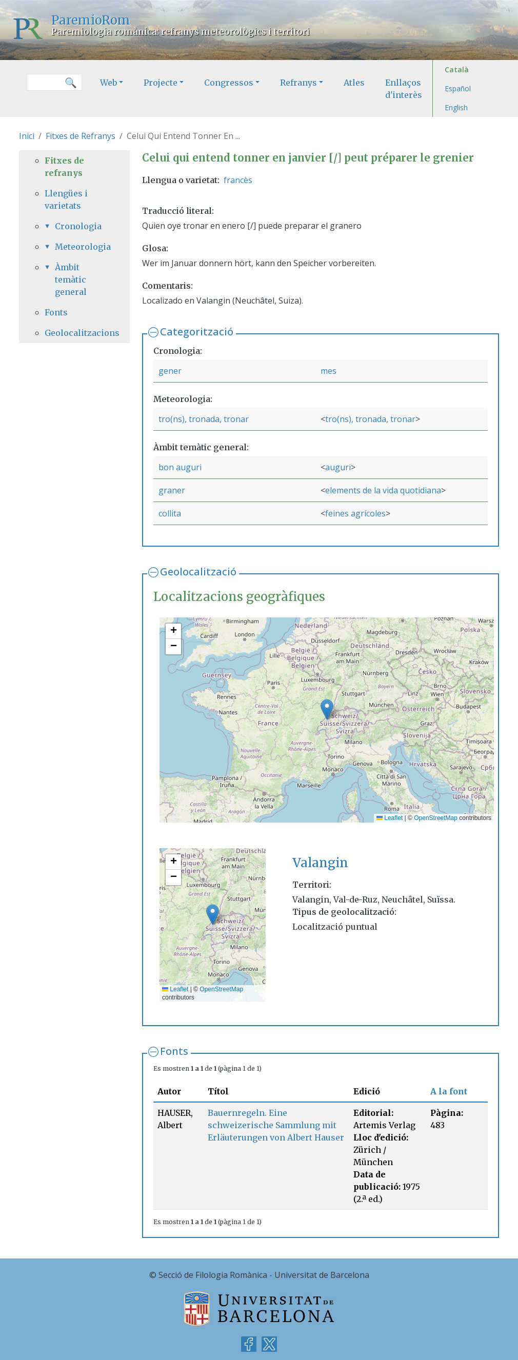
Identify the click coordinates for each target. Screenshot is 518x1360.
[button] (327, 709)
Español (458, 88)
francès (238, 180)
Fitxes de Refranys (80, 136)
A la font (448, 1091)
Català (457, 69)
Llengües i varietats (66, 199)
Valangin (320, 863)
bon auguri (180, 467)
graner (171, 490)
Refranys (298, 82)
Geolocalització (198, 571)
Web (108, 82)
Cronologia (78, 226)
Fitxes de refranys (64, 166)
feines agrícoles (355, 513)
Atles (354, 82)
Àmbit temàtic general (71, 279)
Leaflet (389, 818)
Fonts (174, 1051)
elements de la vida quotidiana (383, 490)
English (456, 107)
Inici (26, 136)
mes (328, 370)
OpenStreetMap (435, 818)
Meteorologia (79, 247)
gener (170, 370)
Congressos (228, 82)
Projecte (160, 82)
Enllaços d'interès (403, 88)
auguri (338, 467)
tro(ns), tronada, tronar (203, 419)
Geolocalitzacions (74, 333)
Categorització (196, 331)
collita (169, 513)
